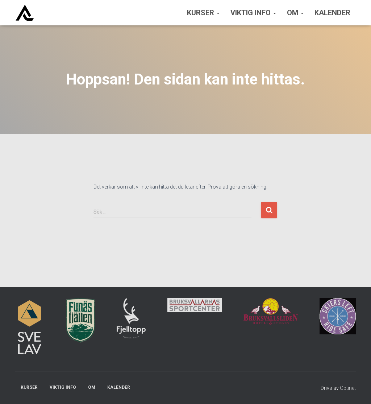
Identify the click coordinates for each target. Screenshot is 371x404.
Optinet (348, 388)
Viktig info (253, 12)
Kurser (203, 12)
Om (295, 12)
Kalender (332, 12)
